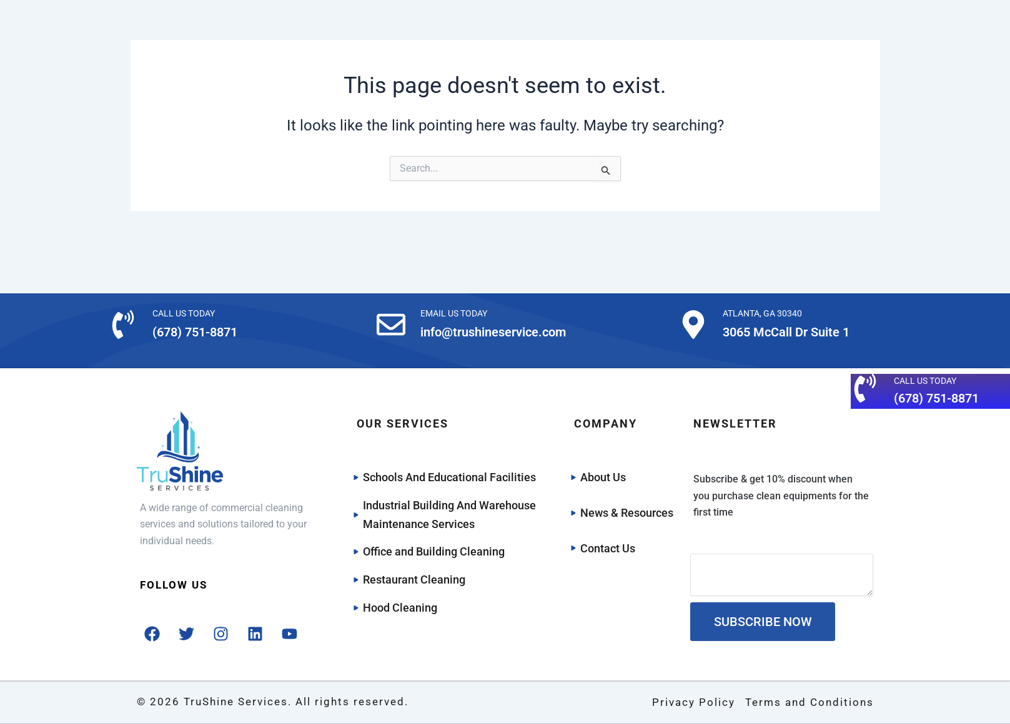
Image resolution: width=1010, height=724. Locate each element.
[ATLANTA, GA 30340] (693, 324)
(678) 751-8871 (194, 332)
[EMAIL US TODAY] (391, 324)
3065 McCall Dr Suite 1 (786, 332)
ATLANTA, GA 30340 (762, 313)
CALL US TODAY (183, 313)
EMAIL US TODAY (453, 313)
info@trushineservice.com (493, 332)
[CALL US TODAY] (123, 324)
